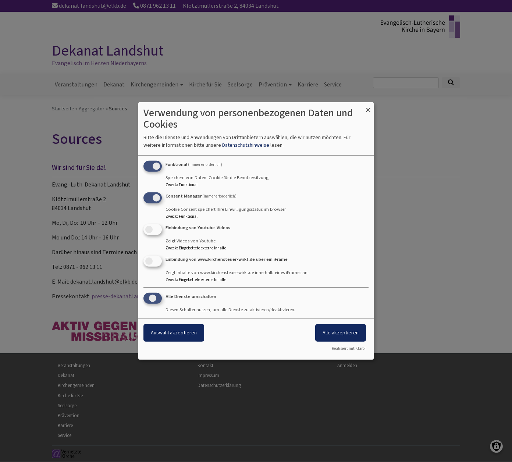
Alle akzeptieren (341, 332)
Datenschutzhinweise (245, 145)
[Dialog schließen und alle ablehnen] (368, 106)
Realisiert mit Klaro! (349, 348)
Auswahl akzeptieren (174, 332)
